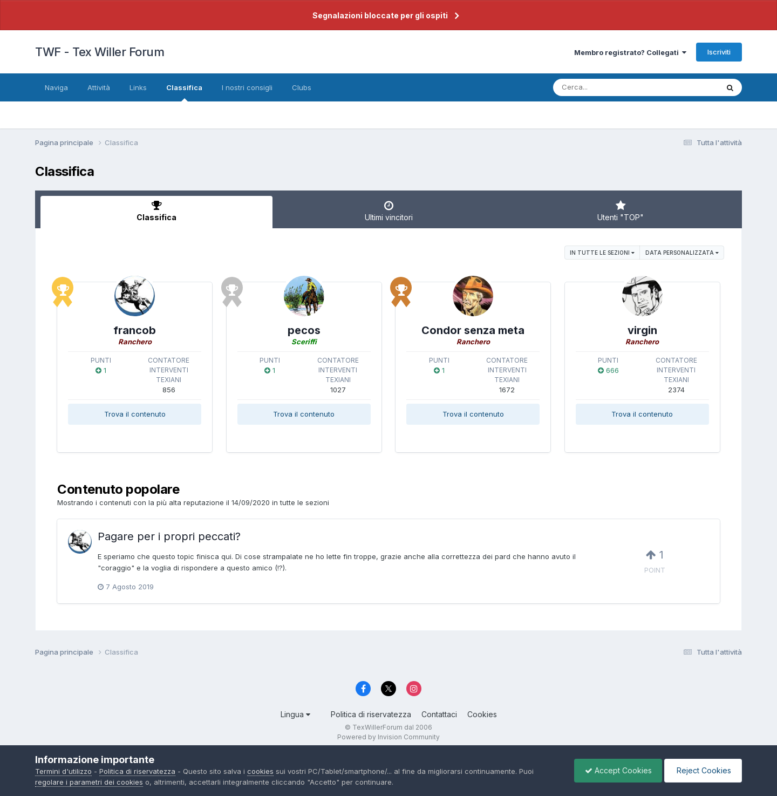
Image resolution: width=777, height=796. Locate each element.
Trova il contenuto (135, 414)
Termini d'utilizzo (63, 771)
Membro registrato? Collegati (630, 52)
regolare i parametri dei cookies (89, 782)
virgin (642, 330)
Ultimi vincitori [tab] (388, 211)
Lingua (295, 714)
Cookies (482, 714)
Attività (98, 87)
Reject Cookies (702, 770)
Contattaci (439, 714)
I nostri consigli (247, 87)
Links (138, 87)
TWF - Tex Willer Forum (99, 52)
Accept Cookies (615, 770)
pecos (304, 330)
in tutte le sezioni (602, 252)
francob (134, 330)
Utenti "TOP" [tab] (620, 211)
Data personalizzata (682, 252)
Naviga (56, 87)
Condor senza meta (472, 330)
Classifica (184, 92)
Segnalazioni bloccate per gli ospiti (380, 15)
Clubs (301, 87)
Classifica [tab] (156, 211)
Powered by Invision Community (388, 737)
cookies (260, 771)
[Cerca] (610, 87)
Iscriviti (719, 51)
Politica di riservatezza (371, 714)
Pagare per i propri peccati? (169, 536)
